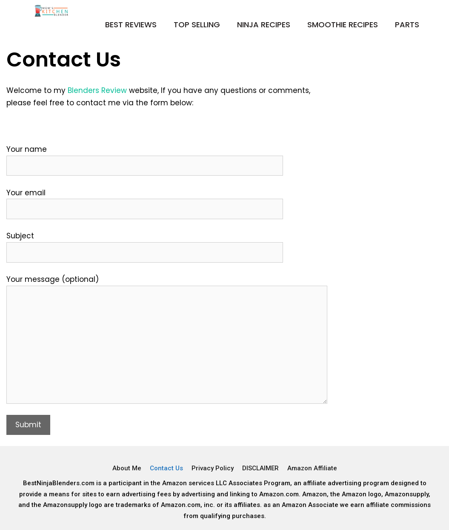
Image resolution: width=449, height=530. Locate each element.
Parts (407, 24)
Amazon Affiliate (312, 468)
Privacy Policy (213, 468)
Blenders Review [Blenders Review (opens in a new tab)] (97, 90)
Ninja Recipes (263, 24)
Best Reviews (131, 24)
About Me (126, 468)
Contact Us (166, 468)
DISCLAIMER (260, 468)
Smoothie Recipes (342, 24)
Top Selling (197, 24)
